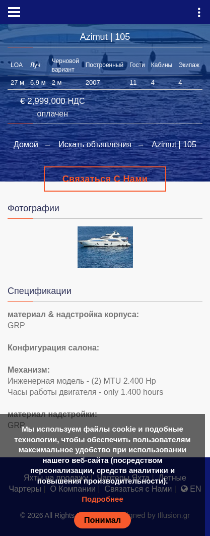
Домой (26, 144)
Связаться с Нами (105, 179)
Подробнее (102, 499)
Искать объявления (94, 144)
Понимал (102, 519)
